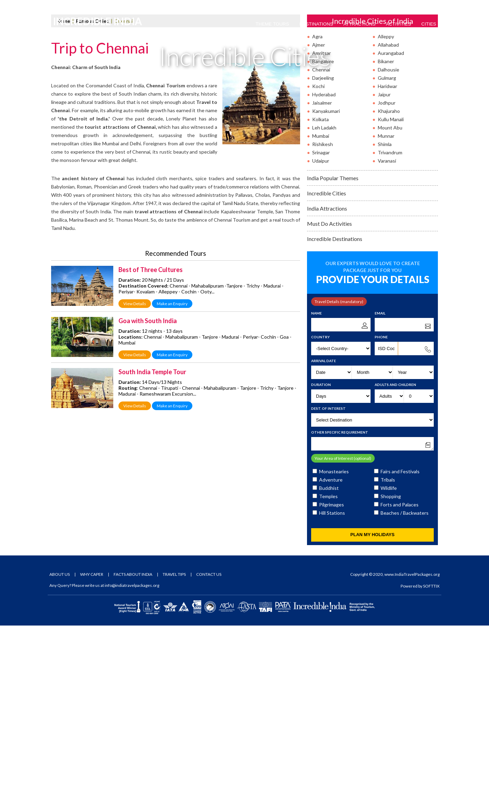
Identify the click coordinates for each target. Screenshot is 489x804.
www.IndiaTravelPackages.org (412, 752)
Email (380, 492)
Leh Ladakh (324, 306)
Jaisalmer (322, 281)
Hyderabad (324, 273)
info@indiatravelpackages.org (132, 763)
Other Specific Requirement (339, 611)
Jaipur (384, 273)
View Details (134, 482)
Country (320, 515)
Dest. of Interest (328, 587)
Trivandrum (390, 331)
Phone (381, 515)
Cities (428, 24)
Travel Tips (174, 752)
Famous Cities (92, 199)
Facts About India (133, 752)
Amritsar (321, 231)
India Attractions (327, 387)
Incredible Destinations (334, 417)
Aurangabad (391, 231)
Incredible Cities (326, 371)
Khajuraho (389, 289)
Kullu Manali (391, 298)
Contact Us (208, 752)
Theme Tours (272, 24)
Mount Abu (390, 306)
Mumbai (320, 314)
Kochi (318, 265)
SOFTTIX (431, 764)
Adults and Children (395, 563)
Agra (317, 215)
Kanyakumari (326, 289)
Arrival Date (323, 539)
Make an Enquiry (172, 482)
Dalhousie (388, 248)
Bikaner (386, 240)
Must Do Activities (329, 402)
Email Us (106, 5)
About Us (59, 752)
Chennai (321, 248)
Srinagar (321, 331)
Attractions (359, 24)
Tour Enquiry (421, 5)
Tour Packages (379, 5)
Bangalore (323, 240)
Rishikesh (322, 323)
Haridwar (387, 265)
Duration (321, 563)
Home (63, 199)
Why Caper (91, 752)
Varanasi (387, 339)
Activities (398, 24)
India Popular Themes (332, 356)
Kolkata (320, 298)
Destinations (316, 24)
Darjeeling (323, 256)
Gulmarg (387, 256)
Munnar (386, 314)
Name (316, 492)
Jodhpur (386, 281)
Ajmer (318, 223)
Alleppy (386, 215)
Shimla (385, 323)
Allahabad (388, 223)
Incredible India (100, 24)
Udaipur (320, 339)
